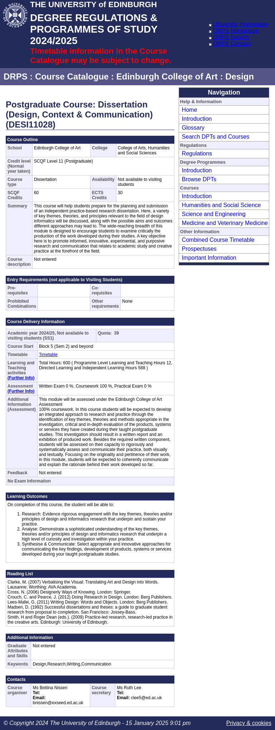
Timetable (48, 354)
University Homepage (240, 24)
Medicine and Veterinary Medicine (225, 223)
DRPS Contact (231, 43)
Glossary (193, 128)
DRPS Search (231, 37)
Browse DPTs (199, 179)
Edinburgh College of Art (167, 76)
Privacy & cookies (248, 723)
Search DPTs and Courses (216, 137)
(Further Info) (21, 377)
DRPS (16, 76)
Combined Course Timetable (218, 240)
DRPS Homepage (236, 31)
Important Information (209, 258)
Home (189, 110)
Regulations (197, 153)
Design (239, 76)
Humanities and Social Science (221, 205)
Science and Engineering (214, 214)
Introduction (197, 119)
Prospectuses (199, 249)
